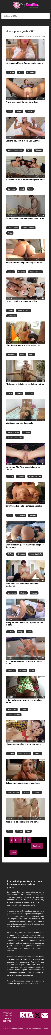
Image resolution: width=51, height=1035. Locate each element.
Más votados (40, 36)
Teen (29, 632)
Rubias (19, 393)
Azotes (26, 792)
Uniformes (12, 316)
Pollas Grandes (35, 476)
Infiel (22, 189)
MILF (21, 72)
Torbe (10, 233)
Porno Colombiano (15, 437)
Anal (9, 111)
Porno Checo (13, 228)
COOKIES (7, 1018)
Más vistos (30, 36)
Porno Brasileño (24, 311)
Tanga (20, 632)
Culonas (27, 432)
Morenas (21, 272)
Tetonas (38, 150)
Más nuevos (19, 36)
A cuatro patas (13, 432)
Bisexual (11, 671)
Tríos (30, 189)
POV (29, 150)
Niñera (10, 311)
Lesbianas (12, 593)
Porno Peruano (35, 272)
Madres (23, 593)
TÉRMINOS (7, 1013)
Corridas (37, 792)
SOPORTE (7, 1021)
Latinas (10, 272)
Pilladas (34, 593)
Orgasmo (21, 554)
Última (13, 853)
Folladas (21, 476)
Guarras (30, 111)
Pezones (30, 72)
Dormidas (11, 189)
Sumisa (37, 754)
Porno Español (28, 228)
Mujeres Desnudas (15, 150)
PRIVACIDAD (8, 1016)
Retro (22, 355)
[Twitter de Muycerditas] (37, 1015)
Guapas (11, 72)
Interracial (11, 355)
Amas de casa (13, 792)
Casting (11, 754)
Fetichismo (12, 710)
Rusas (19, 831)
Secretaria (21, 515)
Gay (32, 671)
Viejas (31, 355)
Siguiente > (37, 846)
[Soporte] (44, 1015)
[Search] (25, 16)
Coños (10, 476)
